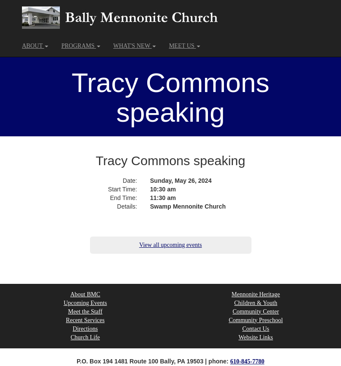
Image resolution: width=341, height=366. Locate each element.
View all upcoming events (170, 245)
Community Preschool (256, 320)
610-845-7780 (247, 361)
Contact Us (256, 329)
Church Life (85, 337)
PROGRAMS (80, 46)
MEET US (184, 46)
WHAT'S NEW (134, 46)
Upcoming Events (85, 303)
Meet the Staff (85, 311)
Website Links (256, 337)
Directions (85, 329)
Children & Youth (255, 303)
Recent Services (85, 320)
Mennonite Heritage (256, 294)
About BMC (85, 294)
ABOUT (35, 46)
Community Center (255, 311)
